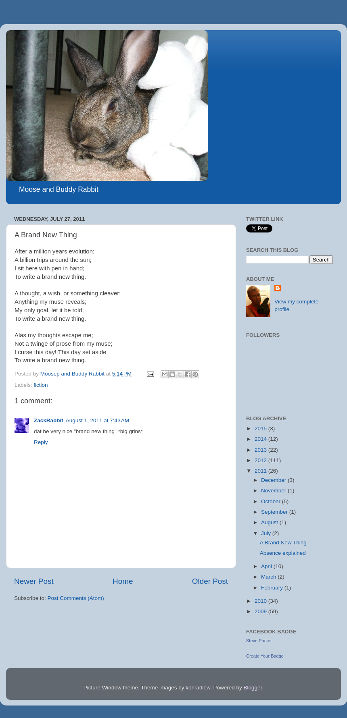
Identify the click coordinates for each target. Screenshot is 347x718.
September (275, 512)
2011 (261, 471)
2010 (261, 601)
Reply (41, 442)
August (270, 522)
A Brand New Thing (283, 543)
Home (123, 581)
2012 (261, 460)
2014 (261, 439)
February (272, 588)
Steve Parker (259, 640)
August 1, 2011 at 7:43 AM (97, 420)
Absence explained (283, 553)
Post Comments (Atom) (76, 598)
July (266, 533)
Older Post (210, 581)
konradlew (198, 688)
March (269, 577)
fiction (40, 385)
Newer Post (34, 581)
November (274, 491)
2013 (261, 450)
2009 (261, 611)
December (274, 480)
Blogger (253, 688)
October (271, 501)
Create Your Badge (265, 656)
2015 (261, 428)
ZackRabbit (48, 420)
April (267, 566)
